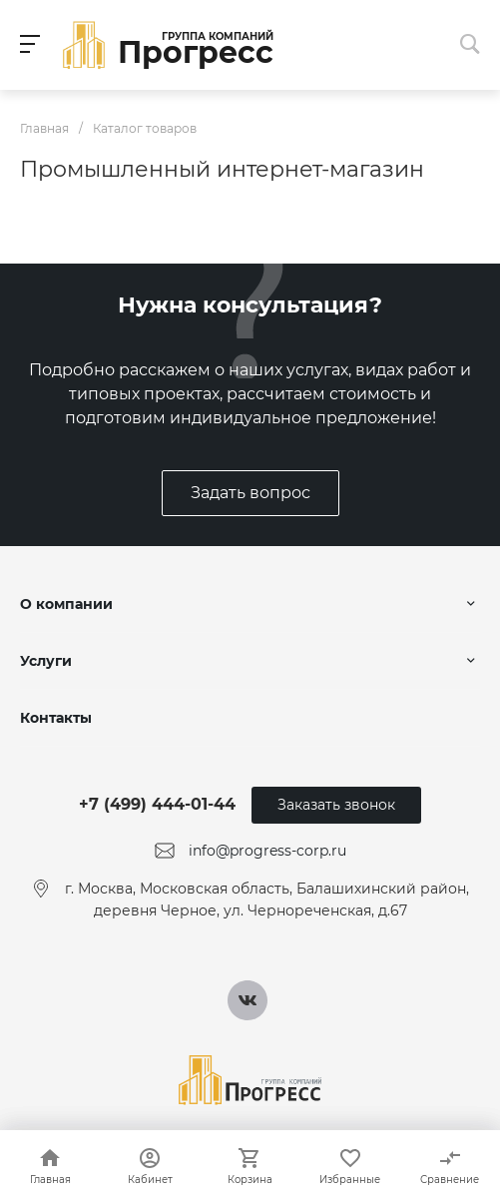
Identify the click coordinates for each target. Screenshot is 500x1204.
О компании (66, 604)
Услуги (46, 661)
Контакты (56, 718)
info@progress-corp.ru (267, 851)
